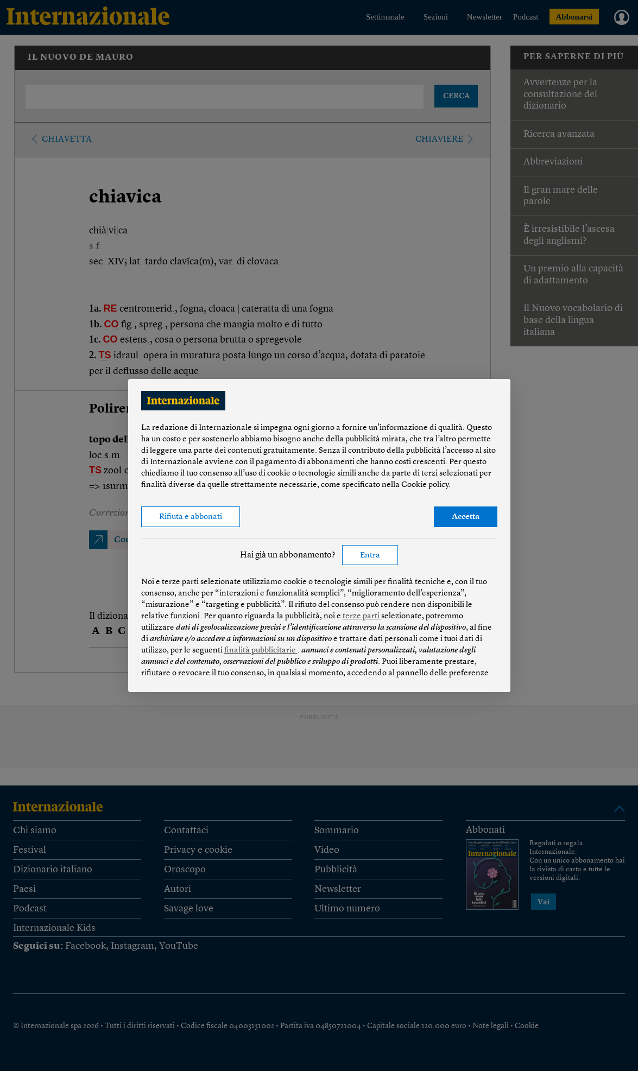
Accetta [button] (465, 517)
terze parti (362, 616)
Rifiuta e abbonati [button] (190, 517)
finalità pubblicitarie (261, 651)
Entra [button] (370, 556)
